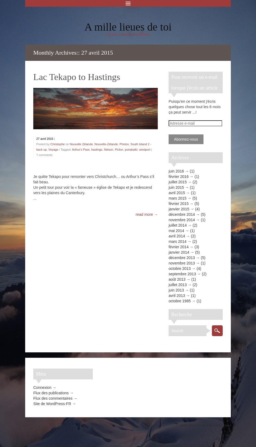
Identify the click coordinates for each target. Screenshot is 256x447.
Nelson (108, 149)
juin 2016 (176, 171)
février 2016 (179, 176)
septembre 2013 (182, 274)
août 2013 (177, 279)
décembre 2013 (182, 258)
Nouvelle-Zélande (106, 144)
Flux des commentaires (53, 398)
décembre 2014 (182, 214)
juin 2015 (176, 187)
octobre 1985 (180, 301)
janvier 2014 (179, 252)
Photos (124, 144)
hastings (96, 149)
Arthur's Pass (81, 149)
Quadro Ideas (222, 425)
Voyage (53, 149)
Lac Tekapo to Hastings (76, 77)
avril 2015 (177, 193)
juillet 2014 (178, 225)
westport (144, 149)
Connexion (42, 387)
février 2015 (179, 203)
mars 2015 (177, 198)
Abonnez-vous (186, 139)
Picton (119, 149)
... (35, 198)
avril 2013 (177, 295)
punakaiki (131, 149)
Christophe (57, 144)
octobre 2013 (180, 268)
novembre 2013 (182, 263)
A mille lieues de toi (128, 27)
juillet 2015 (178, 182)
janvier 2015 (179, 209)
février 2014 (179, 247)
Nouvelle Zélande (81, 144)
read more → (147, 214)
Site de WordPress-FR (52, 404)
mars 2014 (177, 241)
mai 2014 (176, 231)
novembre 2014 (182, 220)
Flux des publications (51, 393)
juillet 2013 (178, 285)
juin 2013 (176, 290)
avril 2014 (177, 236)
